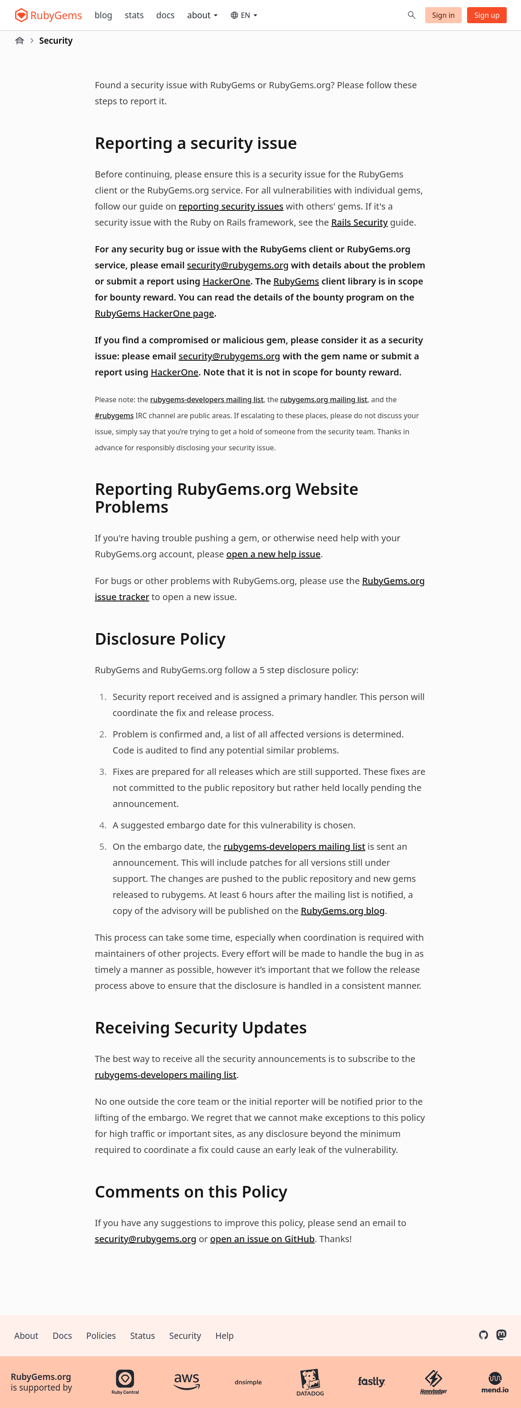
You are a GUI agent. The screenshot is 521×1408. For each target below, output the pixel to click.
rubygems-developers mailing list (206, 399)
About (26, 1336)
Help (224, 1336)
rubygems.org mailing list (324, 399)
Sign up (487, 15)
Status (142, 1336)
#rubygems (114, 415)
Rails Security (359, 222)
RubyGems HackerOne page (154, 313)
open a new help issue (273, 554)
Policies (101, 1336)
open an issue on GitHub (262, 1239)
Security (185, 1336)
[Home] (19, 40)
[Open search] (412, 15)
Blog (103, 15)
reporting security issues (231, 206)
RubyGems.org (41, 1377)
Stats (134, 15)
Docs (165, 15)
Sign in (443, 15)
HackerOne (226, 281)
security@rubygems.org (238, 265)
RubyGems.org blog (343, 911)
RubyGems (296, 281)
